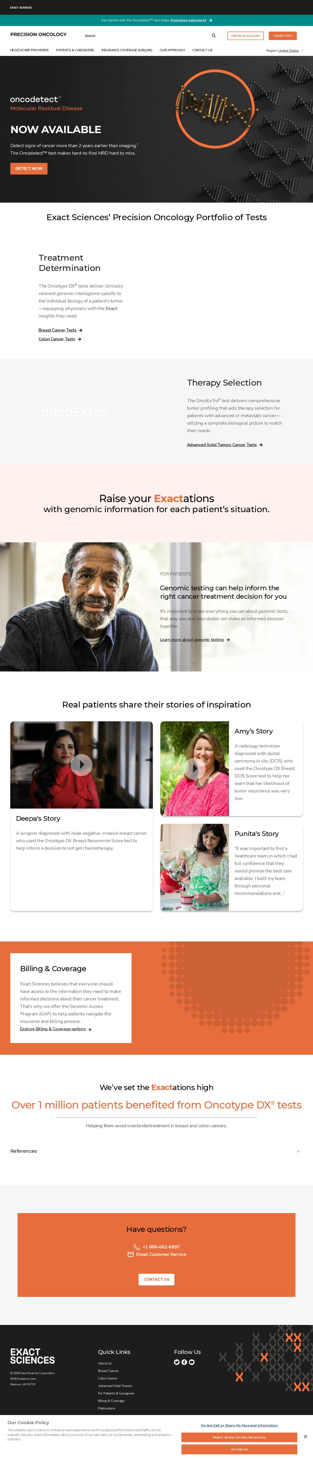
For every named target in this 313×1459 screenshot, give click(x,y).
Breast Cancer (108, 1371)
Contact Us (202, 50)
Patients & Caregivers (75, 50)
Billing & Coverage (111, 1401)
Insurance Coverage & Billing (127, 50)
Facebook (184, 1362)
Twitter (177, 1362)
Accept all (239, 1449)
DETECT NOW (29, 168)
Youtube (192, 1362)
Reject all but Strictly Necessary (239, 1437)
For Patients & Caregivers (116, 1393)
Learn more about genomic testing (192, 639)
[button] (156, 1151)
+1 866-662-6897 (161, 1247)
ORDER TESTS (282, 36)
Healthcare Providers (29, 50)
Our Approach (172, 50)
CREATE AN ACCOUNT (245, 36)
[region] (156, 1437)
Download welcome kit (188, 20)
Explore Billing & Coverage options (53, 1029)
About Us (105, 1363)
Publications (106, 1408)
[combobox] (151, 36)
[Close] (305, 1436)
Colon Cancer (108, 1378)
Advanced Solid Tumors (115, 1386)
